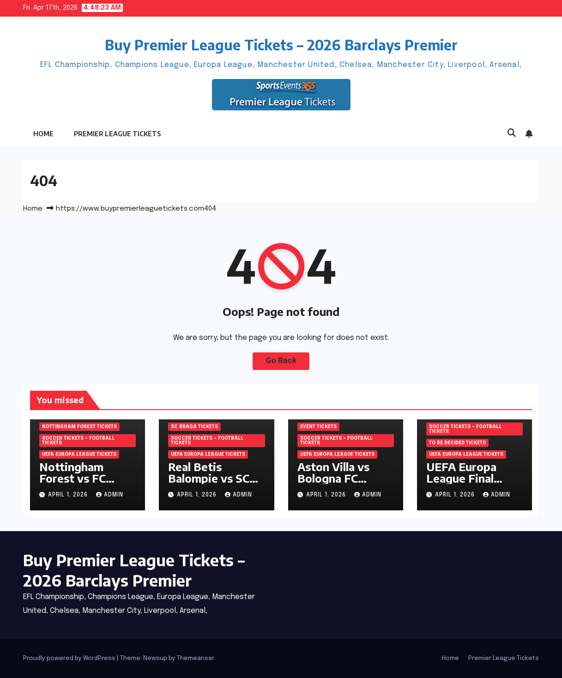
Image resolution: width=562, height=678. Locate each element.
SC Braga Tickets (194, 426)
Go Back (281, 361)
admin (109, 495)
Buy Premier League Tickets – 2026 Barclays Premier (281, 45)
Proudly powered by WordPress (70, 658)
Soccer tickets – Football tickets (78, 440)
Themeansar (195, 658)
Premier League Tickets (117, 134)
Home (43, 134)
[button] (512, 133)
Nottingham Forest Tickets (79, 426)
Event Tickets (318, 426)
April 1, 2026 (69, 495)
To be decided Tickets (457, 443)
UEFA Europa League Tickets (79, 454)
